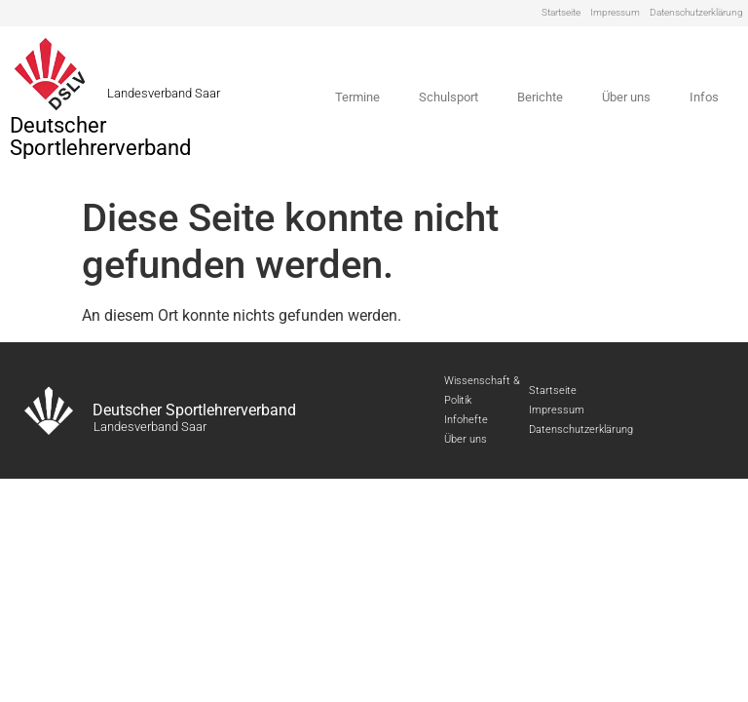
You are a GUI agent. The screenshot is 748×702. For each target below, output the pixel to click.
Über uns (626, 97)
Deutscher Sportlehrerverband (100, 135)
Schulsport (448, 97)
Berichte (540, 97)
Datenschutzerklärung (696, 12)
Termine (357, 97)
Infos (704, 97)
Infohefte (466, 419)
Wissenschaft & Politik (482, 390)
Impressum (615, 12)
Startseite (561, 12)
